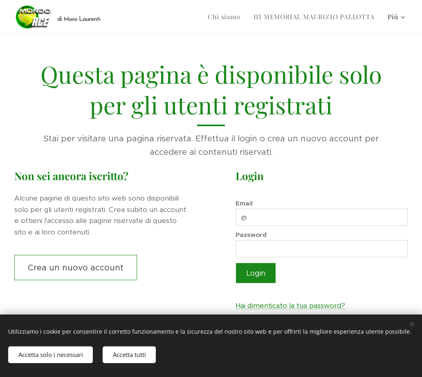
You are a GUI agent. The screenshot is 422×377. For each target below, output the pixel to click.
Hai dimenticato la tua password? (290, 305)
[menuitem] (226, 17)
